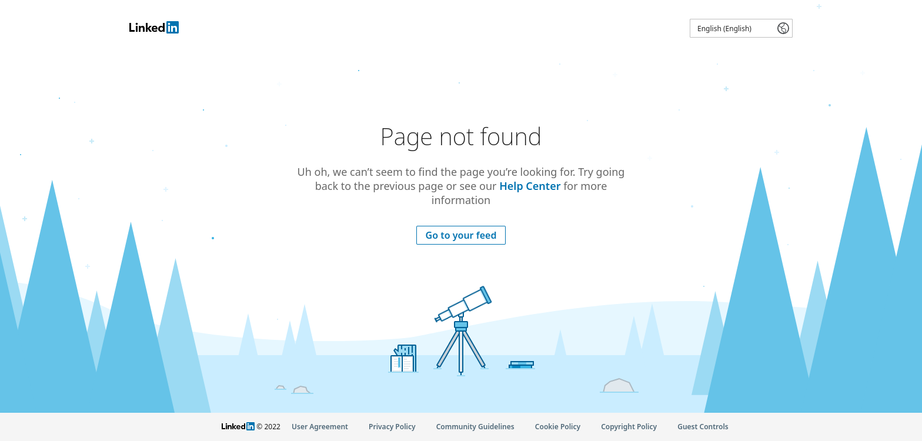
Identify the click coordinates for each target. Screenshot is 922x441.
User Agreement (320, 427)
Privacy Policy (392, 427)
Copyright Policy (629, 427)
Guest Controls (703, 427)
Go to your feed (461, 235)
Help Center (529, 186)
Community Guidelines (475, 427)
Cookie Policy (557, 427)
